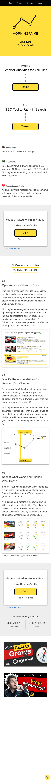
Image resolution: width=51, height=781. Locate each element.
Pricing (19, 3)
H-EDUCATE (11, 162)
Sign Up (30, 3)
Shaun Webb (11, 148)
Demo (25, 86)
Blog (10, 3)
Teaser (25, 126)
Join (25, 232)
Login (40, 3)
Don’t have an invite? (13, 249)
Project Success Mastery (15, 186)
